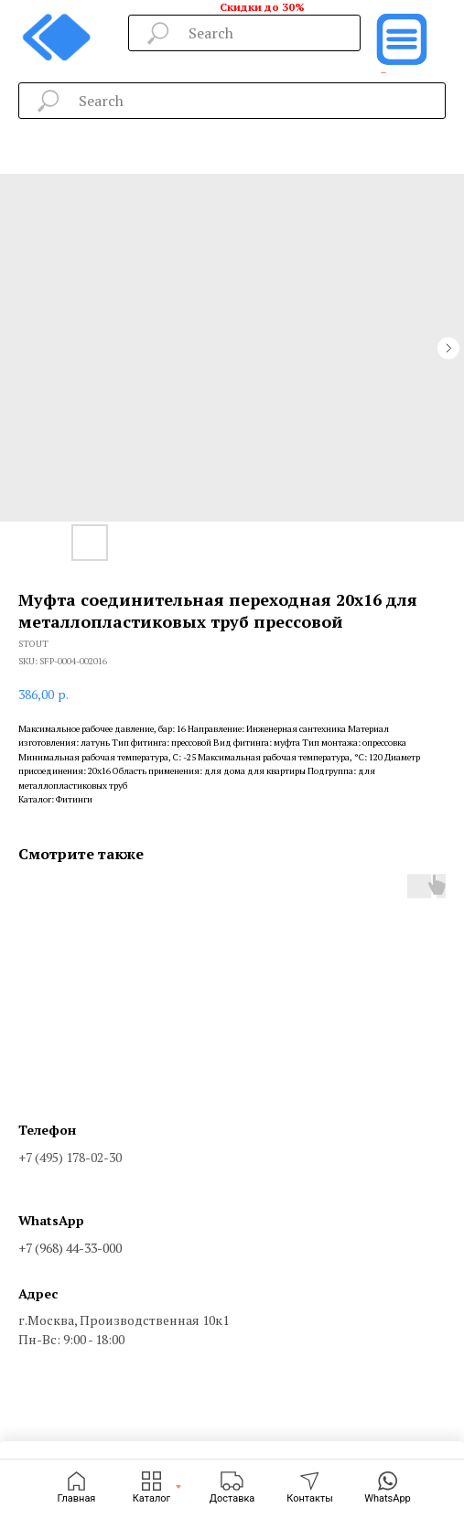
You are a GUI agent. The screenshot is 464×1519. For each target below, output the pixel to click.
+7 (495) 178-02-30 (70, 1157)
